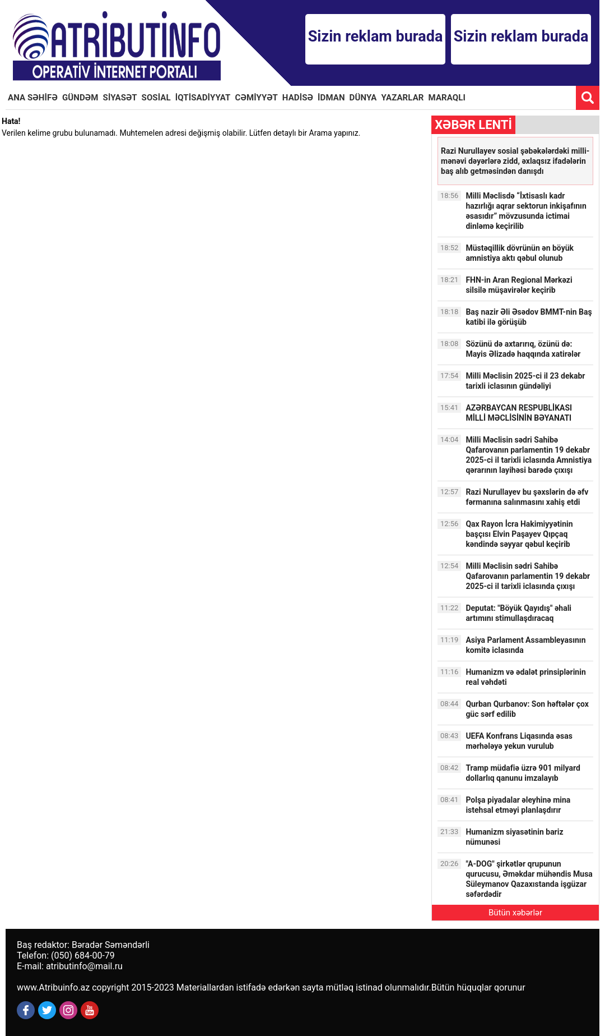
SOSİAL (156, 98)
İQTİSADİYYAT (203, 98)
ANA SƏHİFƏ (33, 98)
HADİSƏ (297, 98)
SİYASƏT (120, 98)
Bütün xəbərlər (515, 913)
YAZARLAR (402, 98)
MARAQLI (447, 98)
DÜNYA (363, 98)
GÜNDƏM (80, 98)
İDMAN (331, 98)
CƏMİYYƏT (256, 98)
